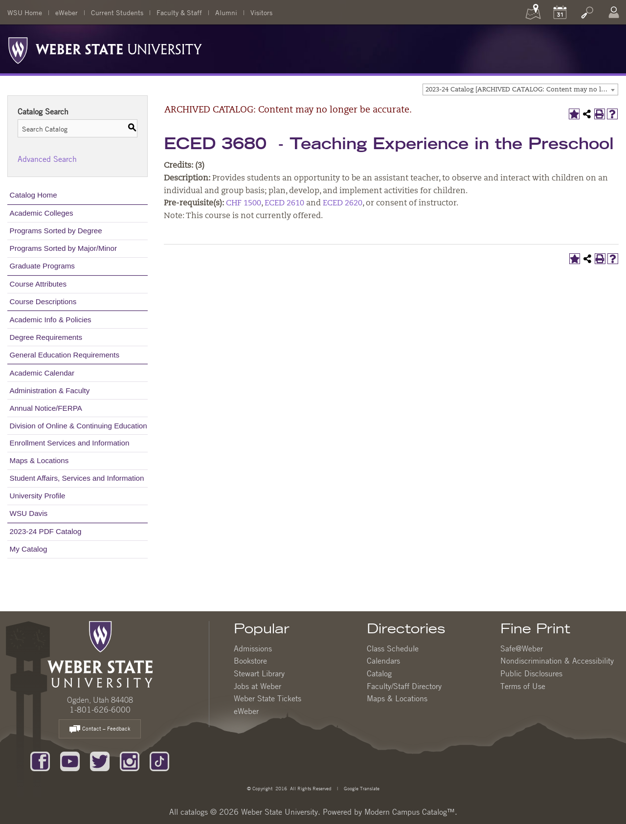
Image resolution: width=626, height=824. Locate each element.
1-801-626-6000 (100, 709)
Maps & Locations (39, 460)
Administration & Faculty (50, 390)
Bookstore (250, 661)
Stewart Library (259, 673)
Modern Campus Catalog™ (409, 812)
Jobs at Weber (257, 686)
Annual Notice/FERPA (46, 408)
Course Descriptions (43, 301)
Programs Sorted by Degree (56, 230)
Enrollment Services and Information (70, 443)
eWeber (66, 12)
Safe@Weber (521, 648)
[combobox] (520, 89)
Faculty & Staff (179, 12)
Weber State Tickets (267, 698)
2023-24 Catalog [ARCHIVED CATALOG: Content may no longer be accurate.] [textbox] (521, 90)
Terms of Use (522, 686)
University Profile (38, 495)
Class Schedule (393, 648)
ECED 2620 (342, 203)
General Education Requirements (65, 355)
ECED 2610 (284, 203)
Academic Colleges (41, 213)
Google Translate (361, 788)
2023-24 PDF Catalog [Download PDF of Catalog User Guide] (46, 531)
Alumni (226, 12)
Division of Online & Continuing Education (78, 426)
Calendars (383, 661)
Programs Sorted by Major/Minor (63, 248)
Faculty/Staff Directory (404, 686)
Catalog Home (33, 195)
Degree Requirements (46, 337)
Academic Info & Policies (50, 319)
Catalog (379, 673)
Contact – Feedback (100, 729)
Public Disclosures (531, 673)
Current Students (117, 12)
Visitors (261, 12)
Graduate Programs (42, 266)
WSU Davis (29, 513)
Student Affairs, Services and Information (77, 478)
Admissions (253, 648)
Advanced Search (47, 159)
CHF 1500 (243, 203)
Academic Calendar (42, 373)
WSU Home (24, 12)
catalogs (194, 812)
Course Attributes (38, 284)
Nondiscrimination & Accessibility (557, 661)
